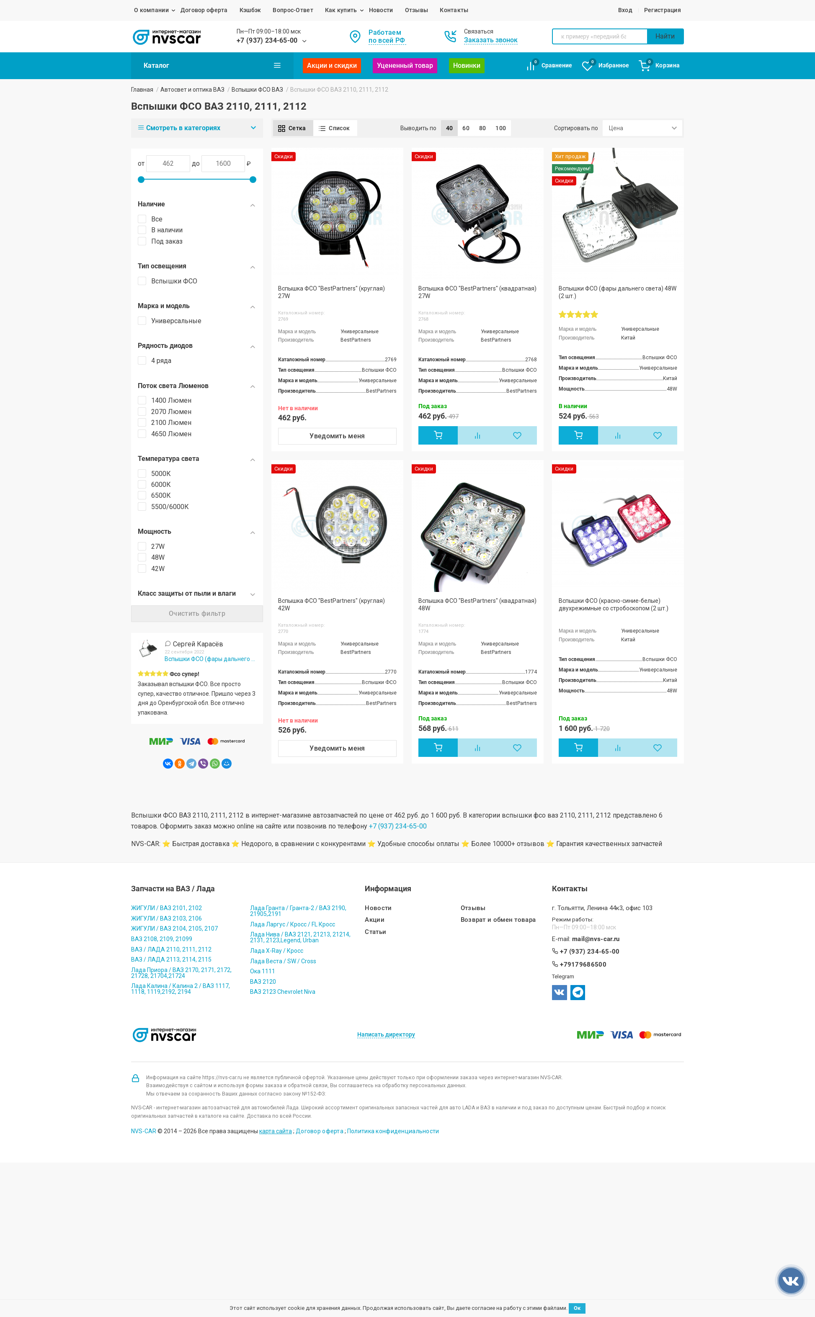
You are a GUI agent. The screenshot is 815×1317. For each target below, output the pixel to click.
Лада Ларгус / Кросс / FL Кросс (292, 924)
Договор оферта (204, 10)
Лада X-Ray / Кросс (276, 951)
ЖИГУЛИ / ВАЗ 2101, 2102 (166, 908)
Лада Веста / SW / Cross (283, 961)
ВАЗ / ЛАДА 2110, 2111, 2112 (171, 949)
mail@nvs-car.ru (596, 939)
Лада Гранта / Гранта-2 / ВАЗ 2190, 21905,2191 (298, 911)
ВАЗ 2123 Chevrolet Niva (282, 992)
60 (465, 128)
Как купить (341, 10)
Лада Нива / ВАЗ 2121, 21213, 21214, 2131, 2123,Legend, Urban (300, 937)
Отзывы (416, 10)
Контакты (454, 10)
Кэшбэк (250, 10)
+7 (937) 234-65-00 (267, 40)
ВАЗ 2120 (263, 982)
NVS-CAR (143, 1131)
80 (482, 128)
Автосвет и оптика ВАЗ (192, 89)
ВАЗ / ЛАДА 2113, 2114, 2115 (171, 959)
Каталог (212, 65)
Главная (142, 89)
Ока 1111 (262, 971)
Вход (625, 10)
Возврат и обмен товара (498, 920)
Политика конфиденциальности (393, 1131)
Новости (381, 10)
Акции (374, 920)
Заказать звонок (491, 40)
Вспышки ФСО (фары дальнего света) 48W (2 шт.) (210, 659)
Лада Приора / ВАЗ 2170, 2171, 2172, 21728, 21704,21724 (181, 973)
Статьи (375, 932)
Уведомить (337, 436)
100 (500, 128)
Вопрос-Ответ (293, 10)
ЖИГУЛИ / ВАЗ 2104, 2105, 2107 (174, 928)
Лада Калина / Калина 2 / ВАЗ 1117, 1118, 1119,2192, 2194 (180, 989)
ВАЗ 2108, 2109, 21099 (161, 939)
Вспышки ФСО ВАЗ (257, 89)
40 (449, 128)
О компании (151, 10)
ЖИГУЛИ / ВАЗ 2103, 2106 (166, 918)
